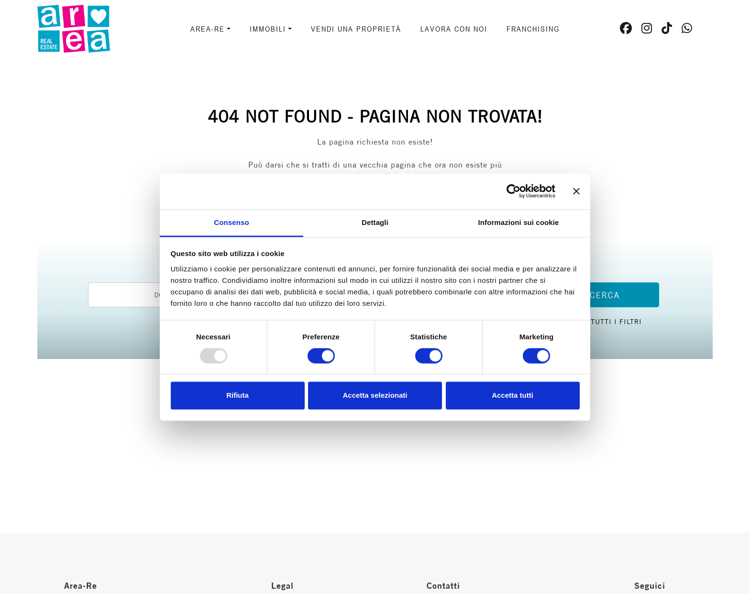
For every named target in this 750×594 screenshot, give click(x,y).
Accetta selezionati (374, 396)
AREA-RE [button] (207, 29)
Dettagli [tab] (375, 222)
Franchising (533, 29)
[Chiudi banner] (576, 191)
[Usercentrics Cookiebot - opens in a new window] (513, 191)
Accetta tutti (512, 396)
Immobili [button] (268, 29)
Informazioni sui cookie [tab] (518, 222)
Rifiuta (237, 396)
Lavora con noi (453, 29)
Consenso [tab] (231, 222)
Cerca (605, 295)
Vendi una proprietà (356, 29)
